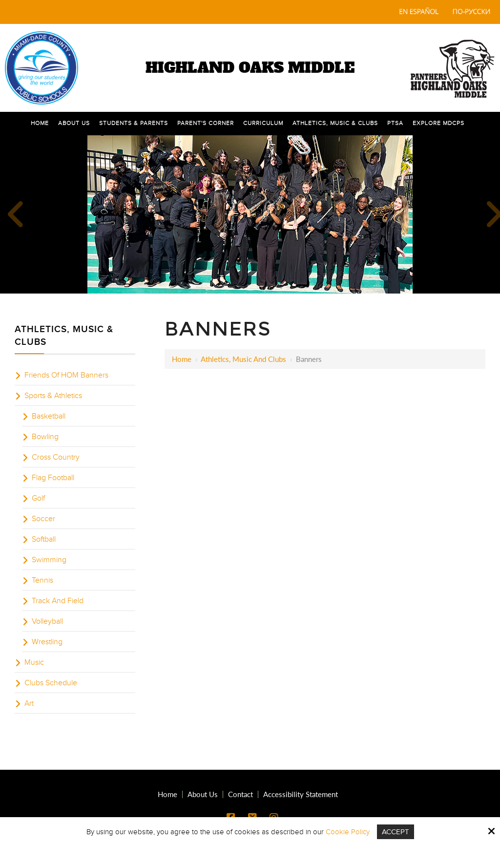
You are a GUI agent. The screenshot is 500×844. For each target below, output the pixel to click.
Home (181, 359)
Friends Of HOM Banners (66, 375)
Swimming (49, 559)
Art (29, 703)
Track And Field (57, 600)
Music (34, 662)
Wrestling (47, 641)
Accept (395, 832)
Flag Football (53, 477)
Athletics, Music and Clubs (243, 359)
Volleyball (47, 621)
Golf (38, 498)
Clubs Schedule (50, 682)
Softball (44, 539)
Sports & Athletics (53, 395)
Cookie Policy (348, 832)
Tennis (42, 580)
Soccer (43, 518)
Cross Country (56, 457)
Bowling (45, 436)
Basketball (48, 416)
